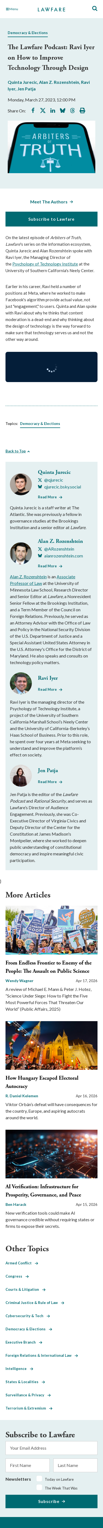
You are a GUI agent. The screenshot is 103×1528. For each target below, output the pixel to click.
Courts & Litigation (25, 1289)
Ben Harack (15, 1204)
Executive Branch (23, 1342)
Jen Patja (26, 88)
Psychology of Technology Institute (45, 263)
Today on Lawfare (59, 1479)
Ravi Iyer (48, 678)
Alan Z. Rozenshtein (59, 82)
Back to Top (15, 451)
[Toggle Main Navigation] (18, 9)
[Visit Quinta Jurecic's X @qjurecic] (50, 480)
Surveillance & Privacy (28, 1395)
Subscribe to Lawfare (51, 219)
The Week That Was (61, 1488)
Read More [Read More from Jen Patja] (47, 782)
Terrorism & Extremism (28, 1408)
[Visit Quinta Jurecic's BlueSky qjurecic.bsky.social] (59, 486)
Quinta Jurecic (22, 82)
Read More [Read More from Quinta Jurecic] (47, 497)
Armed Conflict (21, 1263)
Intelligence (19, 1368)
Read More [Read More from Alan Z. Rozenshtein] (47, 566)
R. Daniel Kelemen (21, 1095)
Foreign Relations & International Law (41, 1355)
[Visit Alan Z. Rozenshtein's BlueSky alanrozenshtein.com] (60, 555)
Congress (17, 1276)
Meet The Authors (49, 201)
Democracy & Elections (28, 33)
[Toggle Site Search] (95, 8)
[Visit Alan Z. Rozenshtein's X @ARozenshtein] (56, 549)
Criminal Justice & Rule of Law (34, 1302)
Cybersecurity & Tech (27, 1316)
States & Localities (25, 1382)
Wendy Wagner (19, 980)
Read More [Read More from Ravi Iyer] (47, 689)
